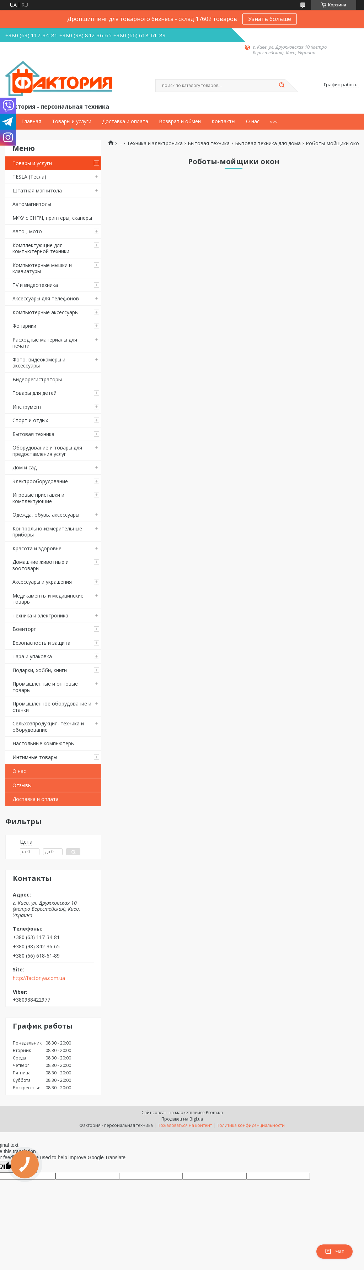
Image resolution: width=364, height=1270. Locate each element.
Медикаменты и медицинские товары (48, 598)
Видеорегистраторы (37, 379)
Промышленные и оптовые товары (45, 686)
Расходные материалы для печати (44, 342)
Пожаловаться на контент (184, 1125)
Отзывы (22, 785)
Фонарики (24, 325)
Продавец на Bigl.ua (182, 1119)
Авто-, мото (27, 231)
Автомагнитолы (31, 204)
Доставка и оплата (125, 121)
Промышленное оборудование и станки (51, 706)
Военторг (24, 629)
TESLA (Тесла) (29, 176)
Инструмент (27, 406)
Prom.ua (214, 1113)
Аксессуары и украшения (42, 581)
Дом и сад (24, 467)
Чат (334, 1251)
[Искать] (281, 85)
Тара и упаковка (32, 656)
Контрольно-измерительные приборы (47, 531)
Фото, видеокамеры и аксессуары (38, 362)
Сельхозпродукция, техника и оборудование (48, 726)
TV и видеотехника (35, 285)
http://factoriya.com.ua (39, 978)
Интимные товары (34, 757)
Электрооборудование (40, 481)
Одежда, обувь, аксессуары (45, 514)
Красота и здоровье (36, 548)
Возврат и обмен (180, 121)
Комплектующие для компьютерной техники (40, 248)
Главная (31, 121)
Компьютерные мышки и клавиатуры (42, 268)
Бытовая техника (33, 434)
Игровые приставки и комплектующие (38, 498)
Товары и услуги (71, 121)
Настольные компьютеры (43, 743)
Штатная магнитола (37, 190)
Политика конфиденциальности (250, 1125)
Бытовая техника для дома (268, 143)
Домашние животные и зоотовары (40, 565)
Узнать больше (269, 19)
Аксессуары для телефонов (45, 298)
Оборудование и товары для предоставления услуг (47, 450)
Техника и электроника (40, 615)
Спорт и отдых (30, 420)
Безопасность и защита (41, 642)
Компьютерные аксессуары (45, 312)
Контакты (223, 121)
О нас (252, 121)
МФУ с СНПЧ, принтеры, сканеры (52, 217)
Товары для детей (34, 392)
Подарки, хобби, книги (39, 670)
